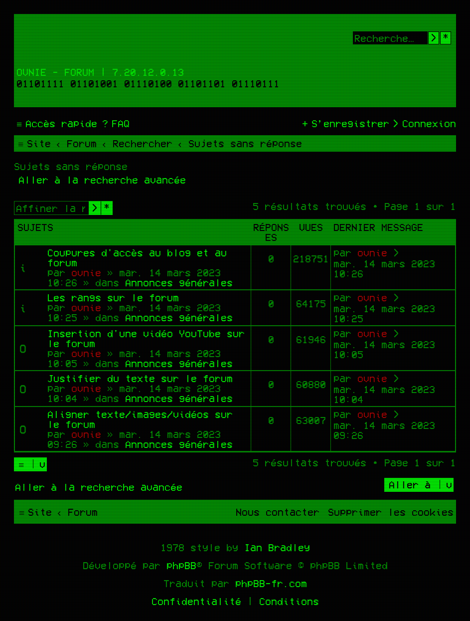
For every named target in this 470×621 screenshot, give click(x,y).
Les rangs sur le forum (113, 297)
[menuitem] (115, 123)
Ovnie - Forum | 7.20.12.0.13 (100, 71)
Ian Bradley (277, 547)
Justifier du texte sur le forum (140, 378)
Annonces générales (179, 282)
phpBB (181, 565)
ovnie (86, 272)
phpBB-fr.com (271, 583)
